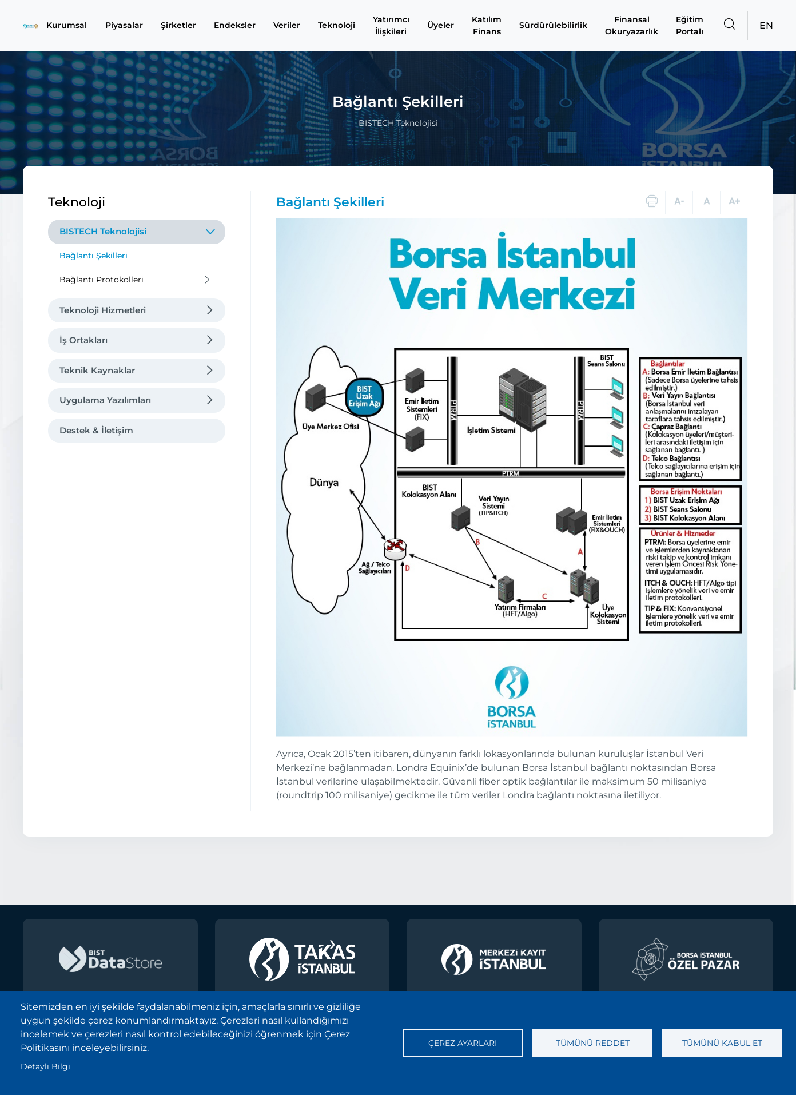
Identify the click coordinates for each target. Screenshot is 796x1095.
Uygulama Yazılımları (105, 400)
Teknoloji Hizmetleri (102, 310)
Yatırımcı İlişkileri (393, 25)
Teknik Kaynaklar (97, 370)
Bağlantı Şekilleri (93, 255)
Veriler (287, 26)
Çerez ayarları (462, 1043)
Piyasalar (124, 26)
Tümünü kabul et (722, 1043)
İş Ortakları (83, 340)
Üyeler (442, 26)
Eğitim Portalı (689, 25)
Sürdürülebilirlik (555, 26)
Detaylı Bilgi (45, 1066)
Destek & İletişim (96, 430)
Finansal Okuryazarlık (632, 25)
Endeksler (235, 26)
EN (766, 25)
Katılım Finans (488, 25)
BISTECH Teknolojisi (102, 231)
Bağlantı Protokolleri (101, 279)
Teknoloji (337, 26)
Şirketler (178, 26)
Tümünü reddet (593, 1043)
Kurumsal (68, 26)
